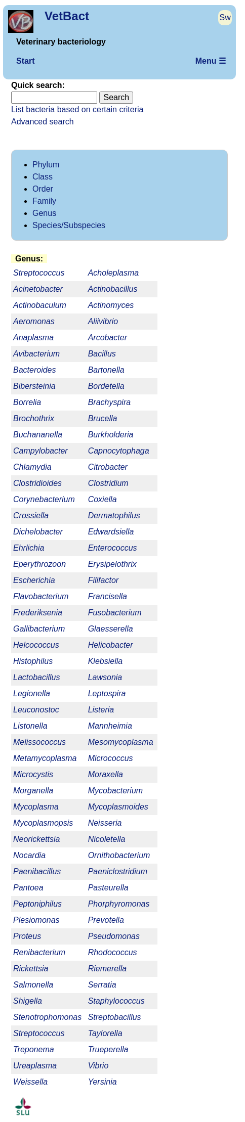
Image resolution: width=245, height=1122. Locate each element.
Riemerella (107, 968)
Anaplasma (33, 337)
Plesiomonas (36, 920)
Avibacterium (36, 353)
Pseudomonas (114, 936)
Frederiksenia (37, 612)
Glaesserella (110, 628)
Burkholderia (111, 434)
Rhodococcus (112, 952)
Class (42, 176)
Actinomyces (111, 305)
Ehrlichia (28, 548)
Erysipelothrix (112, 564)
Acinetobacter (38, 289)
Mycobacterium (115, 790)
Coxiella (102, 499)
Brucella (102, 418)
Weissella (30, 1082)
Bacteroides (34, 370)
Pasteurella (108, 887)
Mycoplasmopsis (43, 823)
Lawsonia (105, 677)
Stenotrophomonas (47, 1017)
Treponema (33, 1049)
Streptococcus (38, 1033)
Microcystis (33, 774)
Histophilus (33, 661)
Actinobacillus (113, 289)
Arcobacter (107, 337)
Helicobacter (110, 645)
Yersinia (102, 1082)
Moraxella (105, 774)
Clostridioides (37, 483)
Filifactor (103, 580)
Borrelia (27, 402)
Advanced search (42, 121)
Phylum (45, 164)
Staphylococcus (116, 1001)
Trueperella (108, 1049)
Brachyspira (109, 402)
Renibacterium (39, 952)
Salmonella (33, 984)
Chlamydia (32, 467)
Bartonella (106, 370)
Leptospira (107, 693)
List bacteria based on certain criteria (77, 109)
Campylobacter (40, 450)
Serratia (102, 984)
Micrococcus (110, 758)
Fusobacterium (115, 612)
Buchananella (37, 434)
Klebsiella (105, 661)
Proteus (27, 936)
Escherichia (34, 580)
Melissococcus (39, 742)
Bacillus (102, 353)
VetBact (67, 16)
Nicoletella (107, 839)
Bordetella (106, 386)
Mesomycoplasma (120, 742)
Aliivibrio (103, 321)
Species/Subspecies (68, 225)
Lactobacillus (36, 677)
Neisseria (105, 823)
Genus (44, 213)
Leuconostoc (36, 709)
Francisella (107, 596)
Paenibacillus (37, 871)
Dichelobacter (38, 531)
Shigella (27, 1001)
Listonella (30, 726)
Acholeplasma (113, 272)
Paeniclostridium (117, 871)
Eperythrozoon (39, 564)
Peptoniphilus (37, 904)
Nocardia (29, 855)
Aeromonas (34, 321)
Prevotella (106, 920)
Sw (225, 17)
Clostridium (108, 483)
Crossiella (31, 515)
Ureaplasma (35, 1065)
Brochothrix (33, 418)
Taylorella (105, 1033)
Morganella (33, 790)
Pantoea (28, 887)
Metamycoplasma (44, 758)
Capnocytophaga (118, 450)
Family (44, 201)
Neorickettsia (36, 839)
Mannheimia (110, 726)
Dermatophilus (114, 515)
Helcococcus (36, 645)
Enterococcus (112, 548)
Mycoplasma (36, 806)
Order (42, 189)
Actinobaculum (39, 305)
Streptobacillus (114, 1017)
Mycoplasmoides (118, 806)
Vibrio (98, 1065)
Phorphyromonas (119, 904)
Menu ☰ (210, 61)
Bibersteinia (34, 386)
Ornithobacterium (119, 855)
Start (25, 61)
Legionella (31, 693)
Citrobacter (108, 467)
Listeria (101, 709)
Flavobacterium (40, 596)
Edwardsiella (111, 531)
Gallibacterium (39, 628)
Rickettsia (30, 968)
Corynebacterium (44, 499)
